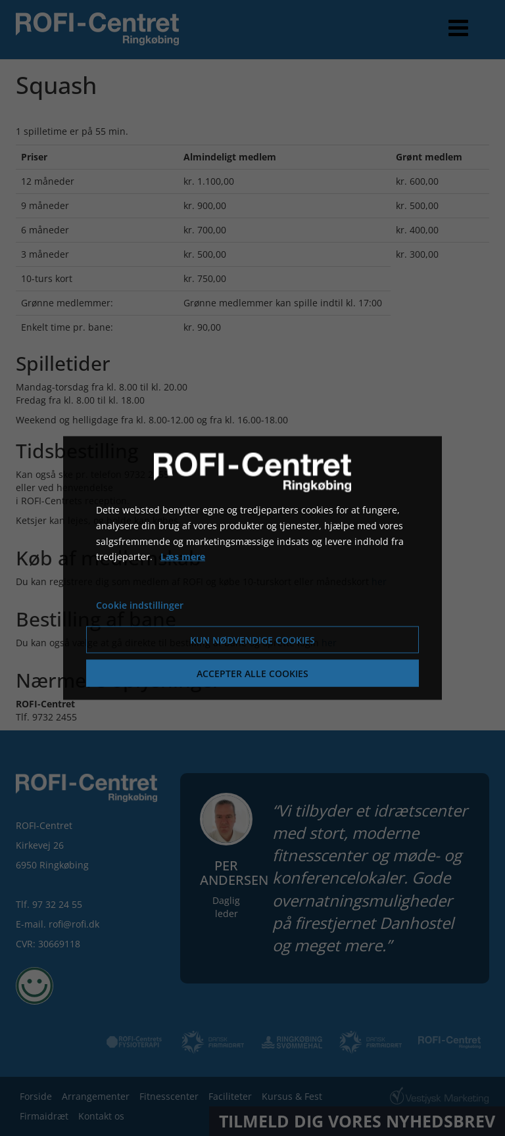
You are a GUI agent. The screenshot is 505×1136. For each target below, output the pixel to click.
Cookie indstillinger (139, 605)
